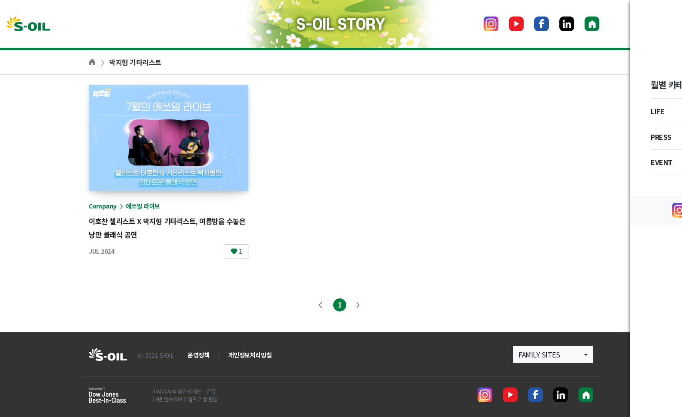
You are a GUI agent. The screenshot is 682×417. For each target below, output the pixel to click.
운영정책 (198, 355)
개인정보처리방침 (250, 355)
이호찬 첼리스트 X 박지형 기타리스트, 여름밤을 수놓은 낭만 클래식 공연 (167, 227)
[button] (553, 354)
